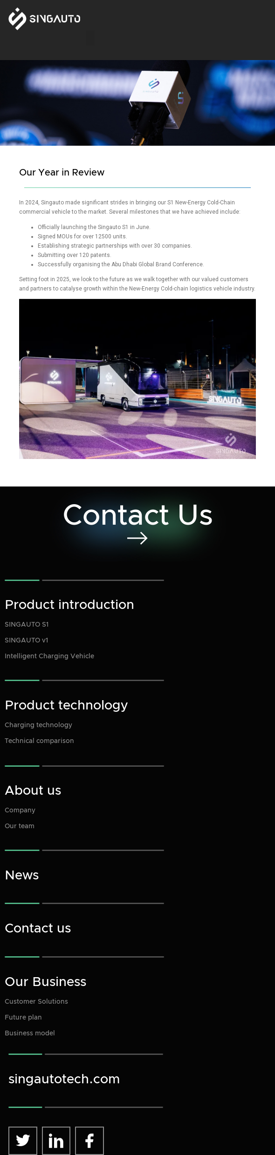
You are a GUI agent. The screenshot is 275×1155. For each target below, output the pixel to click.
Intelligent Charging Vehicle (49, 656)
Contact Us (137, 516)
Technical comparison (39, 741)
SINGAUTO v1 (26, 640)
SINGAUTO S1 (26, 624)
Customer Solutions (36, 1002)
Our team (19, 826)
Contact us (38, 928)
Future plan (23, 1017)
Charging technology (38, 725)
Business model (30, 1033)
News (22, 875)
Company (20, 810)
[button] (90, 38)
